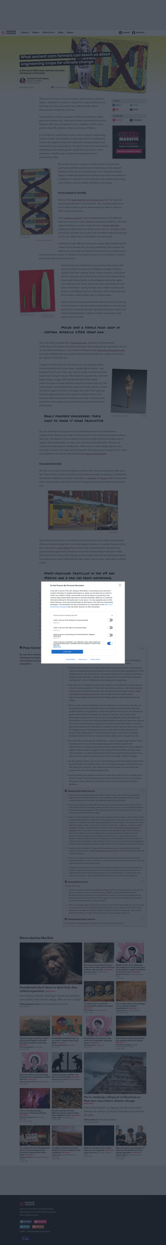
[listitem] (83, 615)
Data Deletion (70, 659)
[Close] (121, 586)
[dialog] (83, 622)
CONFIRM (67, 652)
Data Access (83, 659)
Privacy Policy (95, 659)
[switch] (110, 620)
